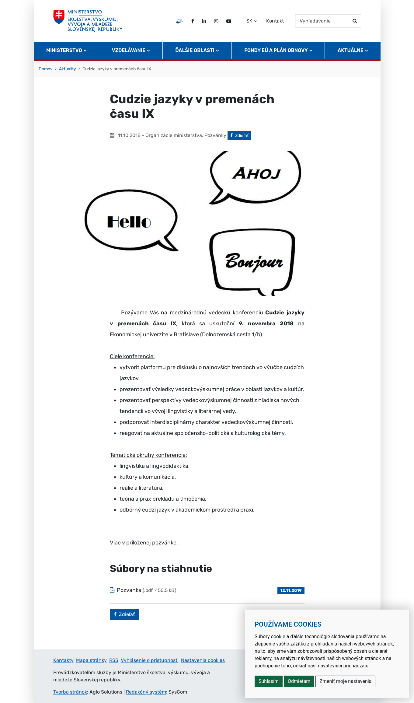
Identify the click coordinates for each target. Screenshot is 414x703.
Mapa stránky (91, 660)
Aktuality (67, 69)
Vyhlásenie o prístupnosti (150, 660)
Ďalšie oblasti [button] (194, 50)
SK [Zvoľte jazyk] (249, 21)
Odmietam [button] (299, 681)
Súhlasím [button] (269, 681)
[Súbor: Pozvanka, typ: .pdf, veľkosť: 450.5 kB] (207, 590)
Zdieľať (240, 135)
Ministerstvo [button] (64, 50)
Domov (46, 69)
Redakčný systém (146, 692)
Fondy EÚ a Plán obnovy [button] (276, 50)
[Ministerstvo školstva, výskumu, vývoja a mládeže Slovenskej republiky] (88, 21)
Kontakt (275, 21)
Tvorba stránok (70, 692)
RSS (113, 660)
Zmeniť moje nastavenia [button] (345, 681)
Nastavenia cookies (203, 660)
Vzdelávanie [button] (128, 50)
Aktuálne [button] (351, 50)
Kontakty (63, 660)
